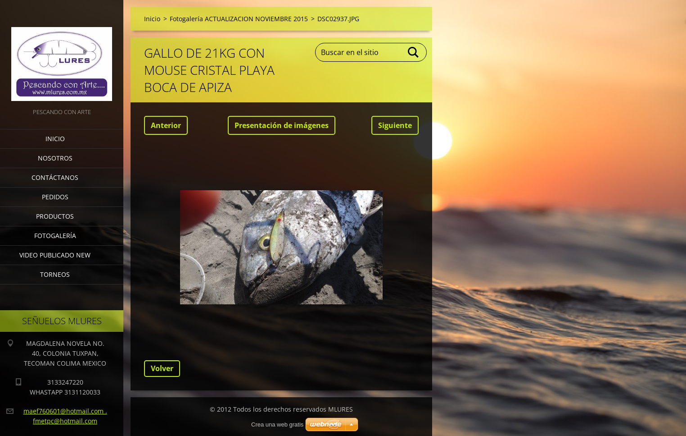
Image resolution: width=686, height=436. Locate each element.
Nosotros (55, 158)
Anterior (166, 125)
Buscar (414, 52)
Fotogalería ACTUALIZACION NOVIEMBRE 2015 (239, 18)
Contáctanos (55, 177)
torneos (55, 274)
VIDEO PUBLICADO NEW (54, 255)
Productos (55, 216)
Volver (162, 368)
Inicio (55, 138)
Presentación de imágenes (282, 125)
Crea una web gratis (277, 424)
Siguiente (395, 125)
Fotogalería (55, 235)
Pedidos (55, 197)
